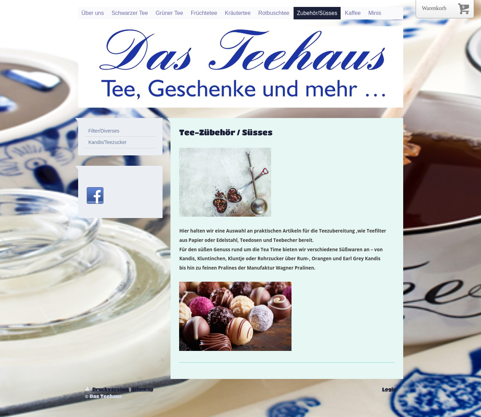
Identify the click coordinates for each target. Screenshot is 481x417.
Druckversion (107, 389)
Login (389, 389)
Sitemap (142, 389)
